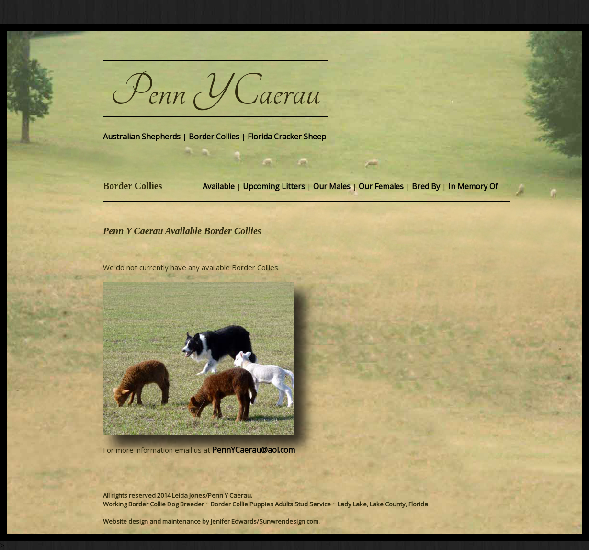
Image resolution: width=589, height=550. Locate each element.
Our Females (381, 186)
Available (219, 186)
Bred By (426, 186)
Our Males (332, 186)
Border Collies (214, 136)
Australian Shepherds (142, 136)
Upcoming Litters (274, 186)
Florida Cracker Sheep (287, 136)
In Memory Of (473, 186)
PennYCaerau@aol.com (253, 450)
